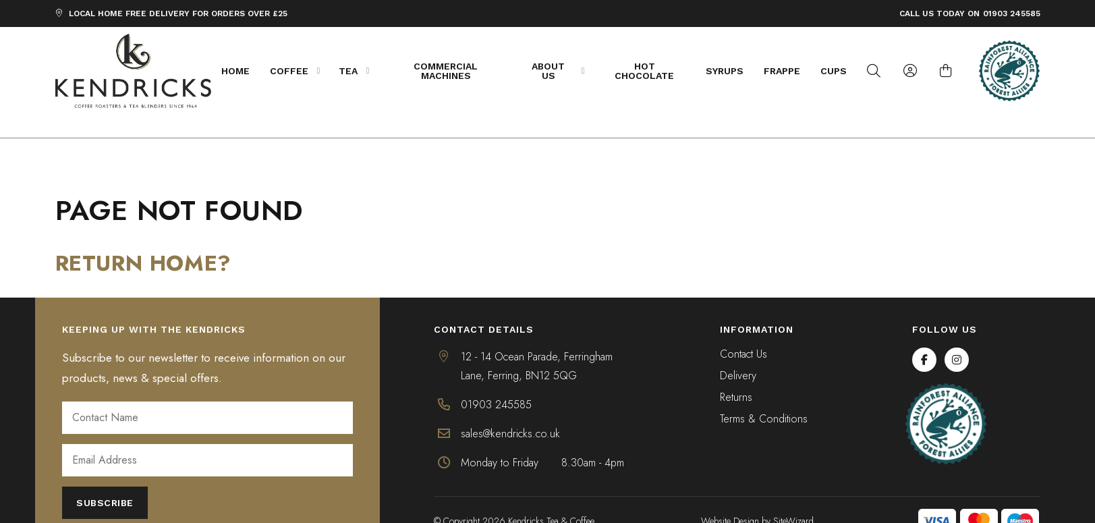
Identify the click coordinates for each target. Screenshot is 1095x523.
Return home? (143, 240)
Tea (363, 71)
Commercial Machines (451, 70)
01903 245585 (1011, 13)
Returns (736, 375)
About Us (564, 71)
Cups (840, 70)
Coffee (304, 71)
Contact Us (743, 332)
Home (240, 70)
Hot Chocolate (650, 70)
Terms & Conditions (764, 396)
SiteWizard (793, 498)
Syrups (731, 70)
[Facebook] (924, 337)
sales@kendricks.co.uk (510, 410)
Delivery (738, 353)
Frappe (788, 70)
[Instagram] (957, 337)
